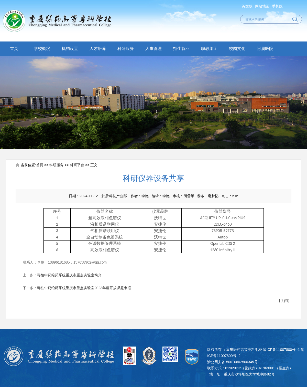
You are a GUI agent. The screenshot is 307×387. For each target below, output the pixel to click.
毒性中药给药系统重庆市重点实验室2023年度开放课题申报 (84, 288)
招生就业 (181, 48)
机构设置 (70, 48)
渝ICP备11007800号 (279, 350)
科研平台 (77, 165)
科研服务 (125, 48)
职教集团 (209, 48)
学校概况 (42, 48)
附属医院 (265, 48)
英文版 (247, 6)
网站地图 (262, 6)
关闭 (284, 301)
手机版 (277, 6)
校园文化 (237, 48)
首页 (14, 48)
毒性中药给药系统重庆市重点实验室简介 (69, 275)
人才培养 (98, 48)
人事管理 (153, 48)
